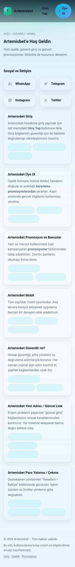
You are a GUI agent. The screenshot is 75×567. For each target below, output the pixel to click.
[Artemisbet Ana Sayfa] (18, 11)
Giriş (7, 556)
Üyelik (16, 556)
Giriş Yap (43, 10)
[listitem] (20, 83)
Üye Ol (62, 10)
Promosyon (29, 556)
